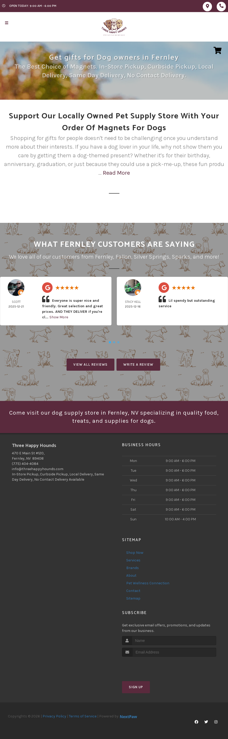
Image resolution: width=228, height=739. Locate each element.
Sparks (181, 256)
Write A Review (138, 364)
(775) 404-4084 (25, 463)
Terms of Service (83, 716)
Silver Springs (151, 256)
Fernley (104, 256)
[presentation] (150, 666)
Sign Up (136, 687)
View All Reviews (90, 364)
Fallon (123, 256)
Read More (116, 172)
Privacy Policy (54, 716)
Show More (58, 317)
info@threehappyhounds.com (37, 469)
